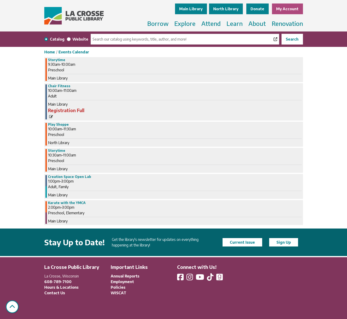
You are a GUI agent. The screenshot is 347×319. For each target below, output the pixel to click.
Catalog (57, 39)
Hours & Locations (61, 287)
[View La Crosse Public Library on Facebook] (181, 278)
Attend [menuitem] (211, 23)
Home (49, 52)
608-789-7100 (58, 281)
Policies (118, 287)
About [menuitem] (257, 23)
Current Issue (242, 242)
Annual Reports (125, 276)
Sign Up (283, 242)
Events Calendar (73, 52)
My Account (287, 9)
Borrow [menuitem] (157, 23)
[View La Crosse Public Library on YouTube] (200, 278)
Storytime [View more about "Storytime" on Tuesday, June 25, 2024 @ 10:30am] (56, 150)
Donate (257, 9)
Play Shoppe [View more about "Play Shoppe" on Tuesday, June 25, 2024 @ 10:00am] (58, 124)
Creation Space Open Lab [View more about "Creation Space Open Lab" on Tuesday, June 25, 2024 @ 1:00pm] (69, 176)
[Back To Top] (12, 306)
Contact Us (54, 293)
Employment (122, 281)
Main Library (191, 9)
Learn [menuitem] (235, 23)
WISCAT (118, 293)
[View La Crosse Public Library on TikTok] (210, 278)
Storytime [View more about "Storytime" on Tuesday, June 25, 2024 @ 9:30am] (56, 60)
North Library (225, 9)
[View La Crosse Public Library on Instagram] (190, 278)
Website (80, 39)
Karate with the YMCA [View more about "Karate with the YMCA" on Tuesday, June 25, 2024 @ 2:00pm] (67, 203)
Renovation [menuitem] (287, 23)
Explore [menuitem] (185, 23)
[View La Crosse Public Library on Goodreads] (219, 278)
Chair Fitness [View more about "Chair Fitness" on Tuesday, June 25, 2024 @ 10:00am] (59, 86)
